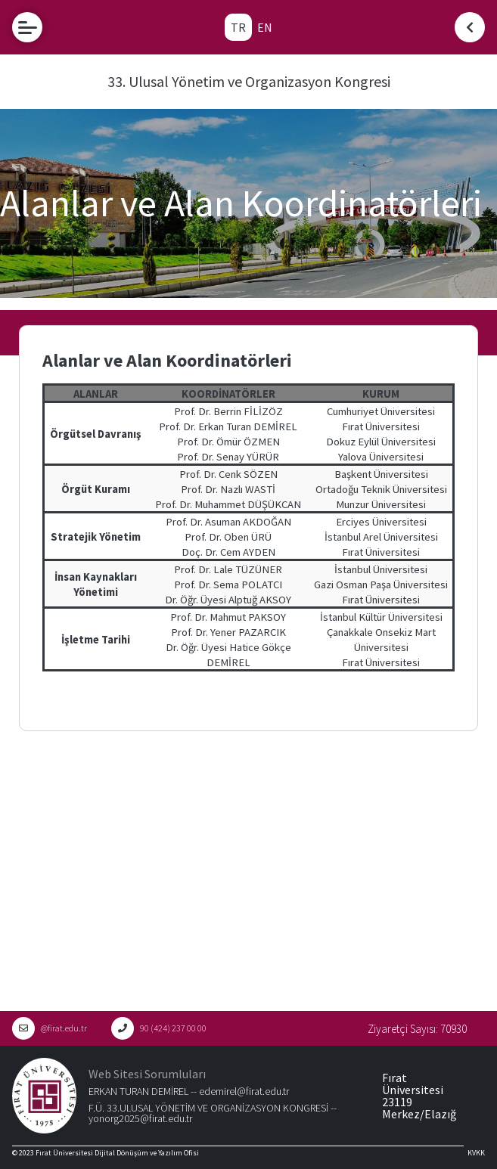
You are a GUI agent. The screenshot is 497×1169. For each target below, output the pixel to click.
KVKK (476, 1153)
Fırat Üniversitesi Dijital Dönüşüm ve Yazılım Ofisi (117, 1153)
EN (264, 27)
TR (238, 27)
